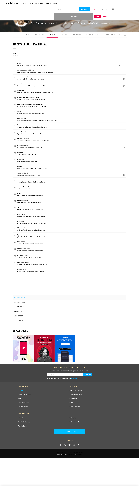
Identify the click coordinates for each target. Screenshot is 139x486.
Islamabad (46, 19)
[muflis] (71, 194)
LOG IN (98, 9)
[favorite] (15, 64)
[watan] (71, 112)
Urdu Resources (23, 402)
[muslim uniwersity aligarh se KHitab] (71, 98)
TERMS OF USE (71, 452)
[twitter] (65, 444)
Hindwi (20, 418)
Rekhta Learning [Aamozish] (75, 422)
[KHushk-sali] (71, 229)
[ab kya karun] (71, 181)
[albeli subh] (71, 91)
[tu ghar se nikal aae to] (71, 249)
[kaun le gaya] (71, 242)
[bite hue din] (71, 160)
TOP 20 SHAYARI (95, 35)
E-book (78, 35)
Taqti (19, 398)
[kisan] (71, 64)
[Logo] (12, 3)
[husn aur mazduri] (71, 126)
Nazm (53, 35)
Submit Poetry (23, 406)
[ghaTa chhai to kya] (71, 270)
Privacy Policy (75, 378)
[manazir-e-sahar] (71, 133)
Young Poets (18, 316)
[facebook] (60, 444)
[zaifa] (71, 208)
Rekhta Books (22, 426)
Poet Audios (18, 320)
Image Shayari (115, 35)
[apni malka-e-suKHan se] (71, 78)
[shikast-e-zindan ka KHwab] (71, 71)
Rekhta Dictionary (24, 422)
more (55, 3)
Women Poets (19, 311)
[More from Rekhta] (106, 9)
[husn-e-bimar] (71, 215)
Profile (27, 35)
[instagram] (74, 444)
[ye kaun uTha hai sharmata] (71, 187)
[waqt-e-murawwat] (71, 256)
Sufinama (73, 418)
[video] (123, 78)
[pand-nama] (71, 153)
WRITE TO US (69, 431)
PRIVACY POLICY (60, 452)
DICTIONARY (39, 3)
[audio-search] (78, 9)
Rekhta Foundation (76, 390)
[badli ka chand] (71, 119)
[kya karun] (71, 236)
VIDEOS (48, 3)
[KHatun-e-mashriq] (71, 139)
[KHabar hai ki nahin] (71, 263)
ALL (16, 35)
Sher (65, 35)
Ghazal (40, 35)
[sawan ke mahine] (71, 201)
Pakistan (52, 19)
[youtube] (69, 444)
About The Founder (76, 394)
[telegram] (78, 444)
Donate (116, 9)
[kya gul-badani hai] (71, 146)
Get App (126, 9)
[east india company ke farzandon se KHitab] (71, 105)
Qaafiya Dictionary (24, 394)
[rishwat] (71, 84)
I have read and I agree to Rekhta (63, 378)
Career (72, 402)
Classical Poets (19, 306)
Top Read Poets (19, 302)
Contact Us (73, 398)
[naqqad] (71, 167)
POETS (25, 3)
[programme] (71, 222)
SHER (31, 3)
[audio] (119, 65)
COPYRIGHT (79, 452)
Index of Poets (19, 297)
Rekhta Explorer (75, 406)
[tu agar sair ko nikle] (71, 174)
